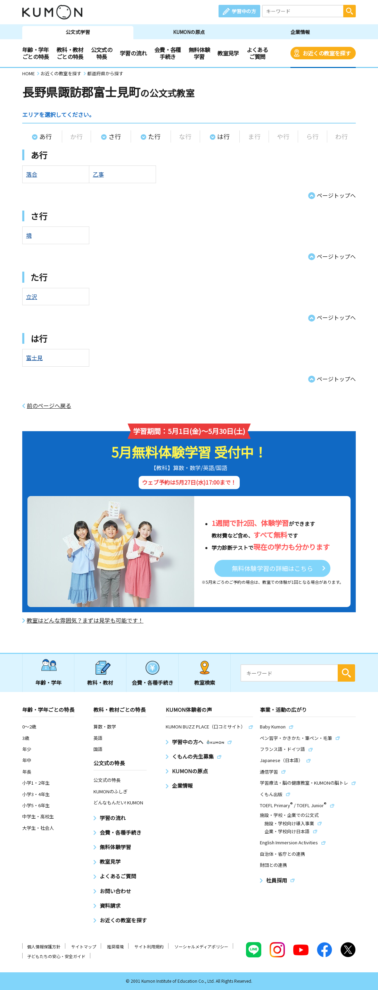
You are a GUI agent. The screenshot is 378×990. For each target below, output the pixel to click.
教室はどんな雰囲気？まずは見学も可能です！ (85, 620)
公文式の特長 (101, 53)
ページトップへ (336, 195)
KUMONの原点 (189, 31)
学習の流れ (133, 53)
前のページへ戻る (49, 405)
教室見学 (228, 53)
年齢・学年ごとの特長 (35, 53)
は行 (223, 136)
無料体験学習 (199, 53)
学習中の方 (244, 11)
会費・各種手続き (167, 53)
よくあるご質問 (257, 53)
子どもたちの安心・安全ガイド (56, 956)
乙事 (98, 174)
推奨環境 (115, 946)
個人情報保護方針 (43, 946)
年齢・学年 (48, 682)
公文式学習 (78, 31)
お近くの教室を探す (327, 53)
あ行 (45, 136)
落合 (31, 174)
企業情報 (300, 31)
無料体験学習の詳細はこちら (272, 568)
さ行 (114, 136)
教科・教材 (100, 682)
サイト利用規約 (149, 946)
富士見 (34, 357)
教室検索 (204, 682)
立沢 (31, 296)
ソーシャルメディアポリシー (201, 946)
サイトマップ (83, 946)
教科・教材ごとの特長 (70, 53)
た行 (154, 136)
